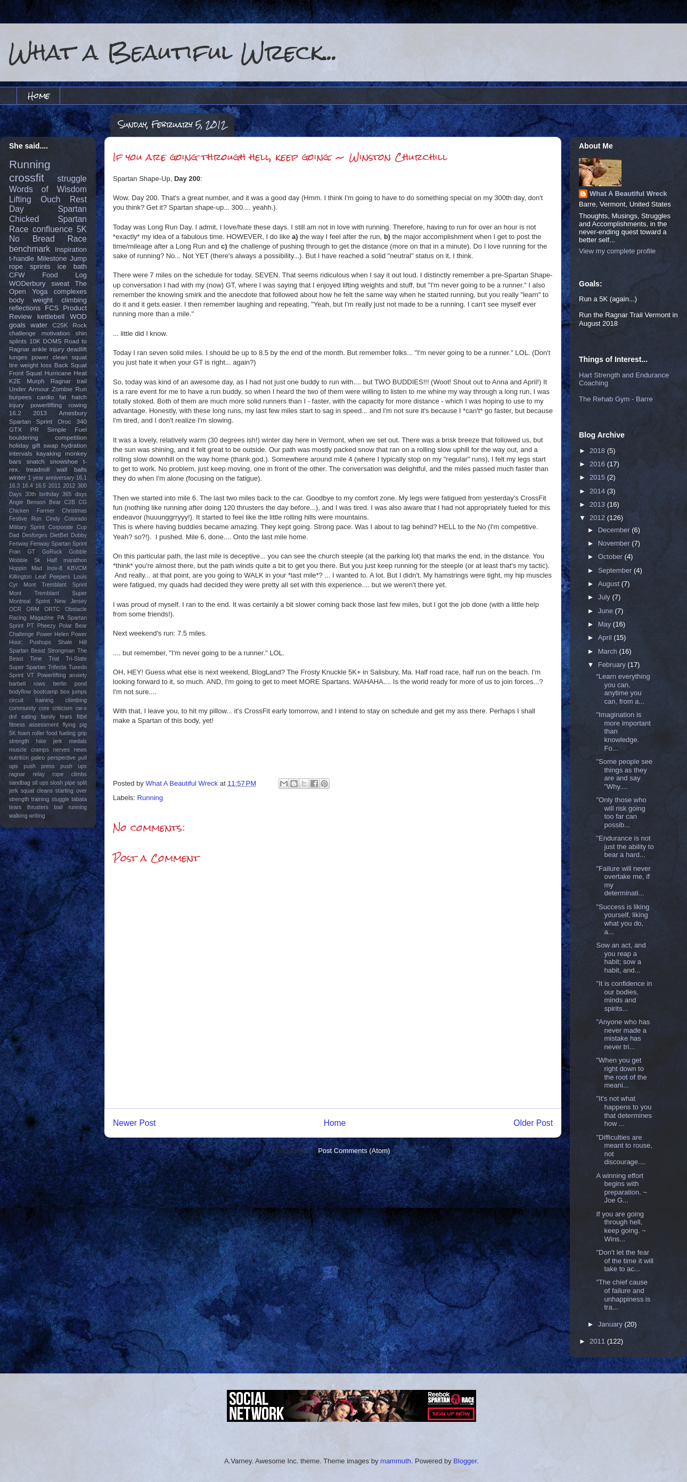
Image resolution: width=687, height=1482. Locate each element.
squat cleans (37, 791)
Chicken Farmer (31, 511)
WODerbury (27, 283)
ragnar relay (27, 774)
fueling (67, 733)
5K (82, 229)
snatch (35, 461)
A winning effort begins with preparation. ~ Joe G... (621, 1188)
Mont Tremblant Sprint (55, 585)
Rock (79, 325)
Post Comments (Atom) (354, 1151)
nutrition (19, 758)
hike (41, 741)
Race (77, 238)
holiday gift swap (33, 445)
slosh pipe (62, 783)
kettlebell (50, 316)
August (609, 584)
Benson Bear (44, 502)
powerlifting (46, 404)
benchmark (29, 248)
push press (38, 766)
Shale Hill (72, 642)
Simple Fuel (67, 429)
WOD (78, 316)
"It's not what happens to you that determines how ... (624, 1110)
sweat (60, 283)
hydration (74, 445)
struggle (72, 178)
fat (62, 396)
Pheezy (46, 626)
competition (71, 437)
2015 (598, 477)
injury (16, 404)
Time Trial (44, 659)
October (611, 557)
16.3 (14, 486)
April (606, 637)
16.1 (81, 478)
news (80, 750)
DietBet (59, 535)
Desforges (34, 535)
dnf (13, 717)
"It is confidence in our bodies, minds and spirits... (624, 995)
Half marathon (67, 560)
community (22, 708)
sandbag (19, 783)
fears (66, 717)
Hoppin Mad (25, 568)
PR (34, 429)
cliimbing (76, 700)
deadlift (77, 348)
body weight (31, 300)
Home (39, 95)
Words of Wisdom (48, 189)
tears (15, 807)
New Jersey (71, 601)
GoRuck (52, 552)
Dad (14, 535)
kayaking (48, 453)
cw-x (81, 708)
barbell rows (27, 684)
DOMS (52, 340)
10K (34, 340)
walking (18, 816)
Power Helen (52, 634)
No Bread (32, 238)
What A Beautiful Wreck (628, 193)
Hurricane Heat (65, 372)
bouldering (23, 437)
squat (79, 356)
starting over (71, 791)
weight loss (36, 364)
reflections (24, 308)
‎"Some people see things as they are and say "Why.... (624, 774)
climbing (74, 300)
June (606, 611)
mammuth (395, 1461)
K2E (15, 380)
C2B (69, 502)
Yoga (39, 291)
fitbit (82, 717)
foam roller (31, 733)
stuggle (61, 799)
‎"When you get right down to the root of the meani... (621, 1072)
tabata (79, 799)
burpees (20, 396)
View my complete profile (617, 251)
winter (17, 477)
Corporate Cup (67, 527)
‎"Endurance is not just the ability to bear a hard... (624, 846)
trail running (70, 807)
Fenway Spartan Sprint (58, 544)
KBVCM (77, 568)
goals (17, 325)
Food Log (64, 275)
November (615, 543)
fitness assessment (34, 725)
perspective (61, 758)
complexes (70, 291)
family (48, 717)
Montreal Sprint (29, 601)
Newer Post (134, 1122)
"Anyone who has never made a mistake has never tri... (623, 1034)
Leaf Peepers (52, 577)
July (605, 597)
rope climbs (69, 774)
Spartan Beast (27, 651)
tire (13, 364)
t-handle (21, 258)
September (616, 570)
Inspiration (71, 249)
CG (82, 502)
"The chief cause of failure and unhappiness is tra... (623, 1294)
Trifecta (57, 667)
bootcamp (46, 692)
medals (78, 741)
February (613, 665)
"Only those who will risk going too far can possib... (621, 812)
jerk (57, 741)
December (615, 530)
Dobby (79, 535)
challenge (22, 333)
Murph (35, 380)
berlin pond (70, 684)
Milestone (52, 258)
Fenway (18, 544)
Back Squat (70, 364)
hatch (79, 396)
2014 (598, 491)
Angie (16, 502)
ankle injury (48, 348)
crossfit (26, 177)
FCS (52, 308)
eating (28, 717)
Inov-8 (54, 568)
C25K (60, 325)
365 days (74, 494)
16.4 (27, 486)
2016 (598, 464)
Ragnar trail (69, 380)
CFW (17, 275)
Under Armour (29, 388)
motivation (56, 333)
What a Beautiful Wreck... (173, 52)
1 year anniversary (51, 478)
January (611, 1324)
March (608, 651)
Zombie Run (69, 388)
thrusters (37, 807)
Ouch (50, 199)
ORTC (52, 609)
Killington (20, 577)
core (44, 708)
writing (37, 816)
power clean (49, 356)
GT (31, 552)
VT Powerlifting (46, 675)
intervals (20, 453)
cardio (45, 396)
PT (30, 626)
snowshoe (64, 461)
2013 (40, 412)
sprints (40, 266)
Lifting (20, 199)
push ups (73, 766)
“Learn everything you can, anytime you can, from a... (623, 688)
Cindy (53, 519)
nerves (61, 750)
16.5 (40, 486)
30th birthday (42, 494)
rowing (78, 404)
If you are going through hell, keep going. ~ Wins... (620, 1226)
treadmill (38, 469)
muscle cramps (29, 750)
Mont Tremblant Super (48, 593)
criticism (63, 708)
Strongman (61, 651)
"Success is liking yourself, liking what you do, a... (622, 919)
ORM (33, 609)
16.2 (15, 412)
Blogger (465, 1461)
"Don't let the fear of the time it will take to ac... (624, 1260)
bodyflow (20, 692)
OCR (15, 609)
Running (150, 798)
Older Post (533, 1122)
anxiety (78, 675)
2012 (69, 486)
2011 (54, 486)
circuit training (31, 700)
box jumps (74, 692)
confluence (52, 229)
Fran (14, 552)
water (38, 325)
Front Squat (25, 372)
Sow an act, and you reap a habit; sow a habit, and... (620, 957)
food (51, 733)
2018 (598, 451)
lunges (18, 356)
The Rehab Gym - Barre (616, 399)
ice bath (72, 266)
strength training (29, 799)
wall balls (71, 469)
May (605, 624)
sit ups (40, 783)
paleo (38, 758)
